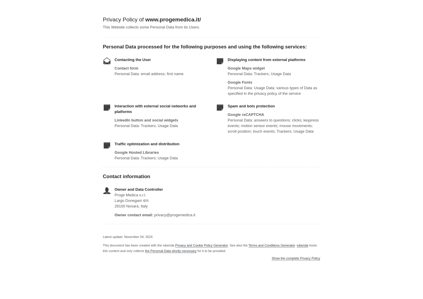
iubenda (302, 245)
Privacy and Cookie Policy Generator (201, 245)
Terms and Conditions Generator (272, 245)
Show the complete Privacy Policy (296, 258)
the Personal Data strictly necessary (171, 251)
